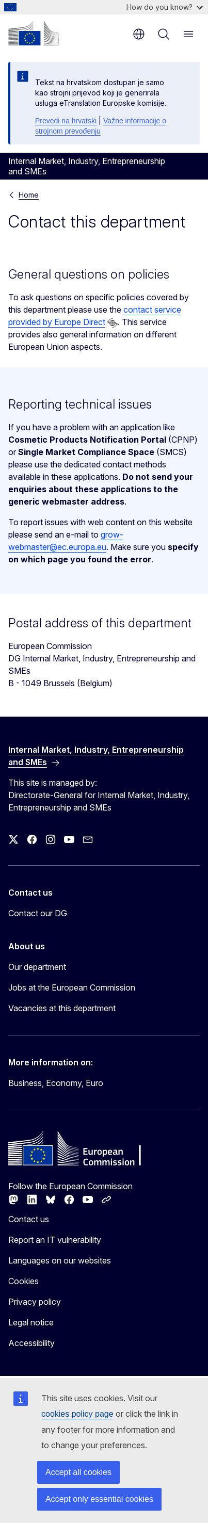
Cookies (23, 1281)
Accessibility (31, 1343)
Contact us (28, 1219)
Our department (37, 967)
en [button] (139, 34)
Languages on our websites (59, 1260)
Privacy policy (34, 1302)
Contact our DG (37, 913)
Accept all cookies (78, 1472)
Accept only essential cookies (99, 1499)
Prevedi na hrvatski (66, 121)
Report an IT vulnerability (54, 1240)
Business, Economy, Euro (55, 1083)
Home (29, 194)
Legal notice (31, 1322)
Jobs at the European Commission (71, 987)
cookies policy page (77, 1413)
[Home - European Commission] (33, 33)
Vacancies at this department (62, 1008)
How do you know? (164, 7)
